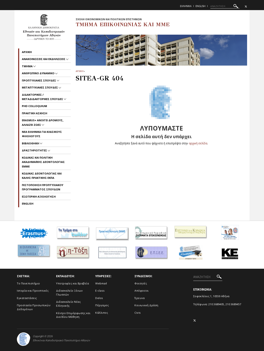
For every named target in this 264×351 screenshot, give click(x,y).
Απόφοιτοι (141, 290)
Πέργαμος (102, 305)
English (200, 6)
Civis (137, 312)
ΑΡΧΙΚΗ (79, 71)
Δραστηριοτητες (35, 150)
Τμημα (27, 66)
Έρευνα (139, 298)
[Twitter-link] (246, 6)
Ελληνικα (186, 6)
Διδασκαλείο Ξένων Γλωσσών (69, 292)
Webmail (101, 283)
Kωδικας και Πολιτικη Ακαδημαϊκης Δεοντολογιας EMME (43, 162)
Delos (99, 298)
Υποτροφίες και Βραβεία (72, 283)
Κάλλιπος (101, 312)
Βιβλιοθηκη (31, 143)
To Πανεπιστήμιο (28, 283)
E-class (100, 290)
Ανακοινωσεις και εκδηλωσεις (44, 59)
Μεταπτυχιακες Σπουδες (40, 87)
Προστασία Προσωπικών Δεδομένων (33, 307)
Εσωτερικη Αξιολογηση (39, 196)
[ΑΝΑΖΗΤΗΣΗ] (224, 6)
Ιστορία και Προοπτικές (32, 290)
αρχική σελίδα (198, 143)
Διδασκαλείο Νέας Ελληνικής (68, 303)
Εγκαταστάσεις (27, 298)
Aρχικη (27, 52)
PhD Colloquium (34, 106)
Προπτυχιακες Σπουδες (39, 80)
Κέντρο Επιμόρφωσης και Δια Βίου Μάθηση (73, 315)
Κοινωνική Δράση (146, 305)
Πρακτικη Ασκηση (34, 113)
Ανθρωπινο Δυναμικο (38, 73)
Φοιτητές (140, 283)
